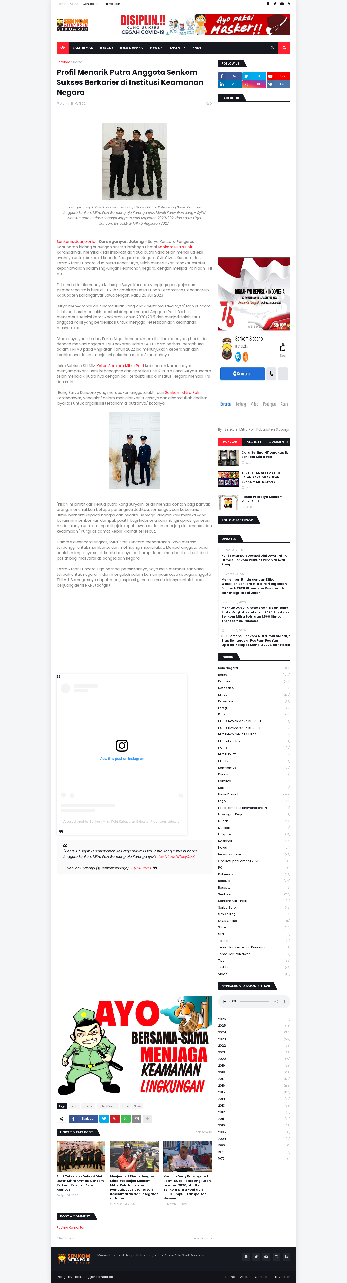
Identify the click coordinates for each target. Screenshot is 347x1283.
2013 (254, 1105)
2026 (254, 1019)
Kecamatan (254, 774)
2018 (254, 1072)
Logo (125, 1106)
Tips (254, 960)
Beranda (63, 62)
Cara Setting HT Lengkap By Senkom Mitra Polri (265, 454)
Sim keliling (254, 914)
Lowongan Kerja (254, 814)
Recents (254, 441)
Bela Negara (254, 668)
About (74, 4)
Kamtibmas (254, 767)
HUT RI (254, 747)
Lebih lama (201, 1238)
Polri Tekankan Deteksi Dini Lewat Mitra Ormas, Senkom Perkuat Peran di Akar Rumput (80, 1183)
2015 (254, 1092)
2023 (254, 1039)
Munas (254, 821)
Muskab (254, 827)
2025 (254, 1025)
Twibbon (254, 967)
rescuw (254, 887)
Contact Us (91, 4)
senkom (254, 894)
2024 (254, 1032)
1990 (254, 1145)
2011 (254, 1119)
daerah (88, 1106)
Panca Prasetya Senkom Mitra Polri (262, 499)
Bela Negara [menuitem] (131, 47)
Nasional (254, 841)
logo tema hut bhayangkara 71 (254, 807)
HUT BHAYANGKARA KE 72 (254, 734)
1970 (254, 1158)
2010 (254, 1125)
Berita (77, 62)
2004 (254, 1139)
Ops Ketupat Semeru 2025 (254, 861)
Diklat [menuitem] (176, 47)
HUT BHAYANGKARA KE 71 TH (254, 728)
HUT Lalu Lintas (254, 741)
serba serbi (254, 907)
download (254, 701)
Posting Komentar (71, 1227)
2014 (254, 1099)
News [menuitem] (155, 47)
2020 (254, 1059)
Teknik (254, 940)
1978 (254, 1152)
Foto (254, 714)
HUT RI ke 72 (254, 754)
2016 (254, 1085)
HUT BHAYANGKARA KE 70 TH (254, 721)
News (137, 1106)
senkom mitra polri (254, 900)
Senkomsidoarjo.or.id (76, 241)
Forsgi (254, 708)
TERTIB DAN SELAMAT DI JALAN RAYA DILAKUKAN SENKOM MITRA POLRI (260, 477)
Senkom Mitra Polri (175, 247)
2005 (254, 1132)
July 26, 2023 (140, 868)
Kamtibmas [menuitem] (82, 47)
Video (254, 974)
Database (254, 688)
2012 (254, 1112)
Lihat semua (203, 1132)
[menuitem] (63, 48)
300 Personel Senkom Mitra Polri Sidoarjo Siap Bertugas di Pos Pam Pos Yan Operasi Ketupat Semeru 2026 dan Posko (256, 640)
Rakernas (254, 874)
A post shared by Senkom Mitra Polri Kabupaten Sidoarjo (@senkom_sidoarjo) (122, 821)
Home (61, 4)
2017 (254, 1079)
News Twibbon (254, 854)
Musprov (254, 834)
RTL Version (112, 4)
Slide (254, 927)
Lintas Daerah (108, 1106)
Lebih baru (67, 1238)
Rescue (254, 880)
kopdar (254, 787)
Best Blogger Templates (94, 1277)
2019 (254, 1065)
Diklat (254, 694)
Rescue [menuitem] (106, 47)
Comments (278, 441)
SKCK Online (254, 920)
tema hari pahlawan (254, 954)
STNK (254, 934)
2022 (254, 1045)
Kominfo (254, 781)
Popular (230, 441)
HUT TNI (254, 761)
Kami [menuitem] (197, 47)
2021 (254, 1052)
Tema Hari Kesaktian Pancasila (254, 947)
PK (254, 867)
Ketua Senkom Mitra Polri (120, 365)
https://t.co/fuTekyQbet (175, 856)
